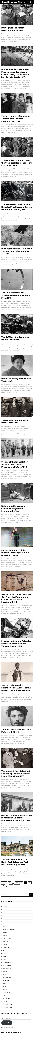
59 (17, 883)
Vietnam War (6, 998)
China (4, 921)
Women (5, 1001)
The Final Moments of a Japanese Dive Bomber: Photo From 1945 (16, 295)
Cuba (4, 927)
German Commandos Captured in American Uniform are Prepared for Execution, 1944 (17, 818)
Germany (5, 942)
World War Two (7, 1007)
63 (3, 886)
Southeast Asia (7, 977)
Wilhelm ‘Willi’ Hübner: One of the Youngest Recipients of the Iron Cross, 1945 (16, 163)
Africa (5, 906)
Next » (17, 886)
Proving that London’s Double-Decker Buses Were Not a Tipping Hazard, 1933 (16, 643)
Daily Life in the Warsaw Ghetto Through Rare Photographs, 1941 (13, 508)
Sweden (5, 989)
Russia (5, 974)
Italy (4, 953)
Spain (4, 983)
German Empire (7, 938)
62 (29, 883)
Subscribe (7, 1023)
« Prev (4, 883)
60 (21, 883)
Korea (4, 959)
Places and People (8, 968)
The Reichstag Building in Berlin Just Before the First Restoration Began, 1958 (14, 862)
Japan (4, 956)
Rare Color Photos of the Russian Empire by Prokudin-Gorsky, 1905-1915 (15, 553)
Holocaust (6, 947)
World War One (7, 1004)
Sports (5, 986)
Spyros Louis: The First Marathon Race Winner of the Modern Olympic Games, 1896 (16, 688)
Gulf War (5, 945)
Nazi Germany (7, 965)
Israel (4, 950)
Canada (5, 918)
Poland (5, 971)
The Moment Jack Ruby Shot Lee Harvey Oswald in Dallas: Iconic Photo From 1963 (15, 773)
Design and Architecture (10, 930)
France (5, 936)
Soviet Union (6, 980)
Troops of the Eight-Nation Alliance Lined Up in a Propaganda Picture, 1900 (14, 464)
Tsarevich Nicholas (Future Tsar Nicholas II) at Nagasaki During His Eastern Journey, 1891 (16, 207)
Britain (5, 915)
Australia (6, 912)
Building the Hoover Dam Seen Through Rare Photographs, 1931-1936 (16, 251)
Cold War (6, 924)
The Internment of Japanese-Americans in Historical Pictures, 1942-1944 (15, 119)
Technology (6, 992)
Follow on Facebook (11, 1033)
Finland (5, 933)
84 (11, 886)
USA (4, 995)
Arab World (6, 909)
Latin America (7, 962)
